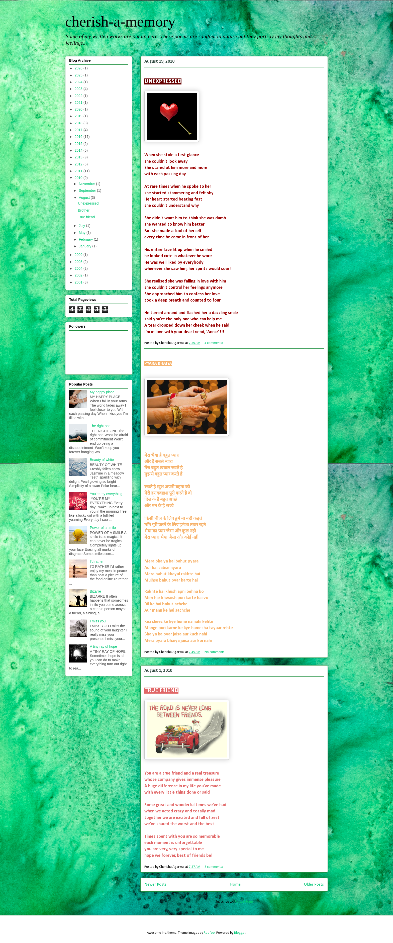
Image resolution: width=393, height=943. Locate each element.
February (86, 239)
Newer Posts (155, 884)
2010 (79, 178)
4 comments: (214, 343)
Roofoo (209, 933)
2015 (79, 144)
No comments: (215, 652)
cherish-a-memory (120, 21)
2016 (79, 137)
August (84, 198)
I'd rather (97, 561)
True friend (152, 681)
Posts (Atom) (244, 902)
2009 (79, 255)
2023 (79, 89)
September (88, 190)
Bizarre (95, 591)
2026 (79, 68)
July (82, 226)
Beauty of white (102, 460)
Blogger (240, 933)
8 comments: (214, 867)
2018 (79, 123)
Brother (149, 354)
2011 (79, 171)
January (85, 246)
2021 (79, 103)
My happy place (102, 392)
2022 (79, 96)
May (82, 233)
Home (235, 884)
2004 (79, 268)
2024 (79, 82)
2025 (79, 75)
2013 (79, 157)
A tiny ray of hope (103, 646)
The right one (100, 426)
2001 (79, 282)
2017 (79, 130)
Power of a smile (103, 528)
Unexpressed (153, 71)
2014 (79, 150)
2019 (79, 116)
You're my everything (106, 494)
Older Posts (314, 884)
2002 (79, 275)
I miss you (98, 621)
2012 (79, 164)
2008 (79, 262)
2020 (79, 109)
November (87, 184)
